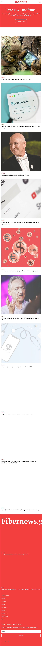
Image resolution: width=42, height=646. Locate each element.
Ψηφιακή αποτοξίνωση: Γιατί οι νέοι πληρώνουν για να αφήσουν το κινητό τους (20, 510)
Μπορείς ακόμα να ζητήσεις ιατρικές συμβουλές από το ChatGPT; (17, 367)
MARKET (3, 77)
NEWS (2, 124)
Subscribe (21, 635)
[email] (21, 631)
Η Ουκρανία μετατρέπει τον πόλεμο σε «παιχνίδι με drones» (15, 79)
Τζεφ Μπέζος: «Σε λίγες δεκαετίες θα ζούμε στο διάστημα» (15, 175)
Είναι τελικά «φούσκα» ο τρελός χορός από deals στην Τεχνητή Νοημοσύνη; (19, 271)
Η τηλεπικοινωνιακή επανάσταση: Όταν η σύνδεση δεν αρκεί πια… (16, 414)
